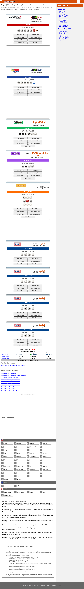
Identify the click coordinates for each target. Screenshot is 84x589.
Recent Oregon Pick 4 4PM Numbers (10, 386)
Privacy (54, 585)
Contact (59, 585)
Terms (48, 585)
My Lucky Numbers (64, 37)
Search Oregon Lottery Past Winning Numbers (13, 365)
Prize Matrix (20, 42)
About (29, 585)
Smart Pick (35, 34)
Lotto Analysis (62, 14)
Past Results (20, 34)
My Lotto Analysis (63, 36)
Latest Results (62, 17)
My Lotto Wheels (63, 32)
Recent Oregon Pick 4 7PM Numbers (10, 388)
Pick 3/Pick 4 (62, 20)
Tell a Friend (35, 585)
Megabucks (5, 358)
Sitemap (42, 585)
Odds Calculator (63, 24)
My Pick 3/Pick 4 (63, 35)
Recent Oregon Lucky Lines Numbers (10, 383)
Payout (35, 42)
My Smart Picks (63, 33)
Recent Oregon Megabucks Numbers (10, 379)
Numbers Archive (63, 19)
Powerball (5, 354)
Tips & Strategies (63, 25)
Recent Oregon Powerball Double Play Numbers (13, 375)
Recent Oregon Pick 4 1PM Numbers (10, 385)
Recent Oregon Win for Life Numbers (10, 381)
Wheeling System (63, 15)
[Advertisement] (28, 55)
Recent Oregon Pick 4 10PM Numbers (10, 390)
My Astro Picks (63, 31)
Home (24, 585)
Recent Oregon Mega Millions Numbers (11, 377)
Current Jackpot (63, 21)
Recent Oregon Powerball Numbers (10, 373)
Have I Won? (20, 40)
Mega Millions (6, 356)
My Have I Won (63, 38)
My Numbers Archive (64, 40)
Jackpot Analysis (35, 40)
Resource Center (63, 26)
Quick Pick (20, 37)
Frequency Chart (35, 37)
